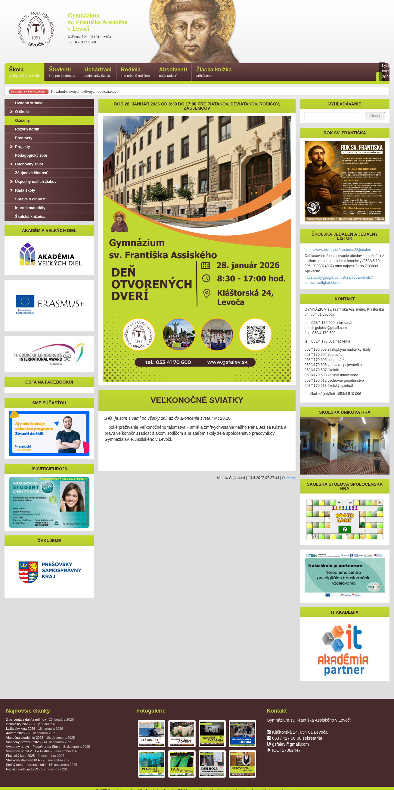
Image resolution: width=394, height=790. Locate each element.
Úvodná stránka (26, 103)
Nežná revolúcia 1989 (38, 769)
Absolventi (173, 72)
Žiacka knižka (213, 72)
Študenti (62, 72)
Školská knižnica (27, 217)
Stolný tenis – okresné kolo (41, 764)
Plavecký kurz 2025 (35, 755)
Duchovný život (26, 164)
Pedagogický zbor (28, 155)
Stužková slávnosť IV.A (38, 760)
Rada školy (22, 190)
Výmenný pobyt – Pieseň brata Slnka (48, 746)
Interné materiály (27, 208)
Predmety (20, 138)
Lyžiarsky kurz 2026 (34, 728)
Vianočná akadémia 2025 (40, 737)
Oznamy (289, 478)
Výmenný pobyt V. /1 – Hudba (42, 751)
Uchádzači (98, 72)
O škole (19, 112)
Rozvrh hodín (24, 129)
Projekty (19, 147)
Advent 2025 (31, 733)
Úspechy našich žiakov (33, 182)
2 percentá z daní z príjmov (40, 719)
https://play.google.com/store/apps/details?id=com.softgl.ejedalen (339, 280)
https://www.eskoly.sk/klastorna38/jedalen (338, 250)
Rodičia (135, 72)
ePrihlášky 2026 (31, 724)
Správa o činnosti (28, 199)
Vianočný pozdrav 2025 (39, 742)
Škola (24, 72)
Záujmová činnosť (28, 173)
